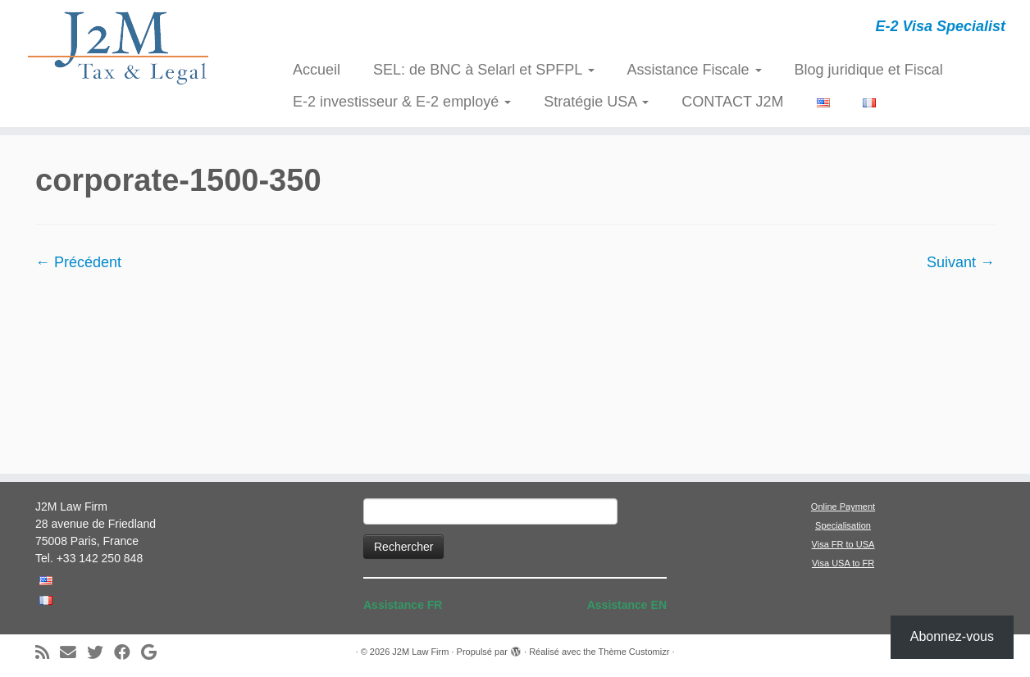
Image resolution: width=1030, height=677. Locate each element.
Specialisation (843, 525)
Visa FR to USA (843, 544)
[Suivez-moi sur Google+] (154, 652)
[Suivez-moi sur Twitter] (100, 652)
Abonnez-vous (952, 636)
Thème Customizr (634, 652)
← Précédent (78, 262)
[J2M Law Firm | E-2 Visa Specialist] (119, 47)
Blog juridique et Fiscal (869, 69)
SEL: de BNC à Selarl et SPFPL (483, 69)
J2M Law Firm (420, 652)
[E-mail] (73, 652)
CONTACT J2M (732, 101)
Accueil (316, 69)
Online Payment (843, 506)
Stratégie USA (596, 101)
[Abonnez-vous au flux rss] (47, 652)
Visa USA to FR (843, 563)
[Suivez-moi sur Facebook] (127, 652)
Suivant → (961, 262)
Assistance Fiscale (694, 69)
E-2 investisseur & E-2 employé (402, 101)
